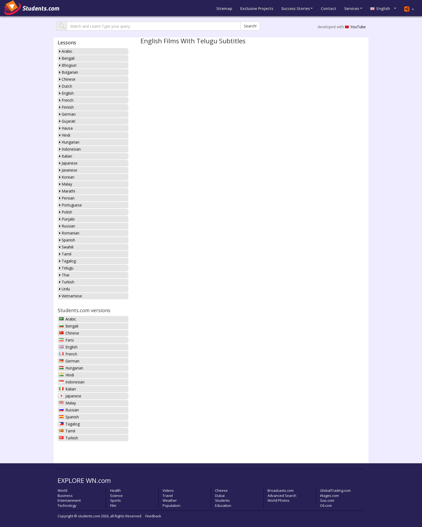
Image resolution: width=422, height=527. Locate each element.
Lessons (67, 42)
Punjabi (67, 219)
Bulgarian (68, 72)
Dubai (220, 495)
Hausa (66, 128)
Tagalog (67, 261)
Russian (67, 226)
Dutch (65, 86)
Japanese (68, 163)
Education (223, 505)
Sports (115, 500)
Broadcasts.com (281, 490)
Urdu (64, 288)
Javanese (68, 170)
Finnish (66, 107)
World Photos (279, 500)
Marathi (67, 191)
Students (222, 500)
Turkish (66, 281)
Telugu (66, 267)
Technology (67, 505)
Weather (170, 500)
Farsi (66, 340)
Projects (256, 8)
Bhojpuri (67, 65)
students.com (89, 516)
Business (65, 495)
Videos (168, 490)
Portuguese (70, 205)
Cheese (221, 490)
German (67, 114)
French (66, 100)
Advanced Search (282, 495)
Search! (250, 26)
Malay (65, 184)
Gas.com (327, 500)
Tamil (65, 254)
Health (115, 490)
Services (351, 8)
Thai (64, 274)
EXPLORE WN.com (84, 480)
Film (113, 505)
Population (171, 505)
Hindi (64, 135)
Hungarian (69, 142)
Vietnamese (70, 295)
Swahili (66, 247)
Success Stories (295, 8)
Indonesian (70, 149)
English (381, 8)
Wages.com (329, 495)
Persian (67, 198)
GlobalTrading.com (335, 490)
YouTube (355, 26)
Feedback (153, 516)
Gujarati (67, 121)
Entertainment (69, 500)
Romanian (69, 233)
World (62, 490)
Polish (65, 212)
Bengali (67, 58)
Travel (168, 495)
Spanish (67, 240)
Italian (65, 156)
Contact (328, 8)
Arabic (65, 51)
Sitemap (224, 8)
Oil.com (326, 505)
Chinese (67, 79)
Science (116, 495)
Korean (66, 177)
